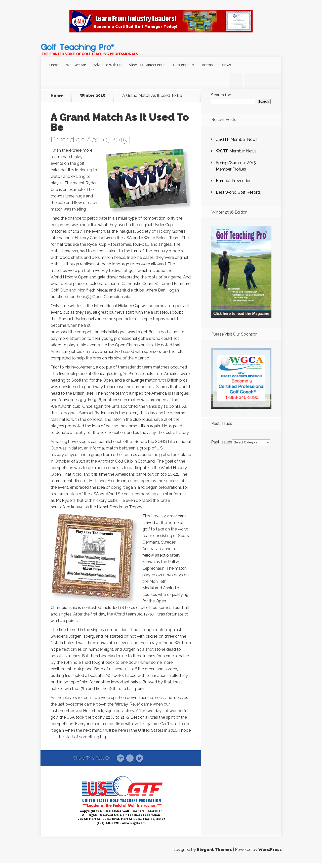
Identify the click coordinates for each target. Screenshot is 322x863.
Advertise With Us (108, 65)
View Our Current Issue (147, 65)
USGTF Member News (237, 139)
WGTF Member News (236, 151)
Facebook (130, 758)
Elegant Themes (214, 849)
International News (216, 65)
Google (120, 758)
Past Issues (182, 65)
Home (54, 65)
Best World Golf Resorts (238, 192)
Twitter (139, 758)
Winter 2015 (92, 96)
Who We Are (76, 65)
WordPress (270, 849)
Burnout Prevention (234, 180)
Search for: (221, 95)
